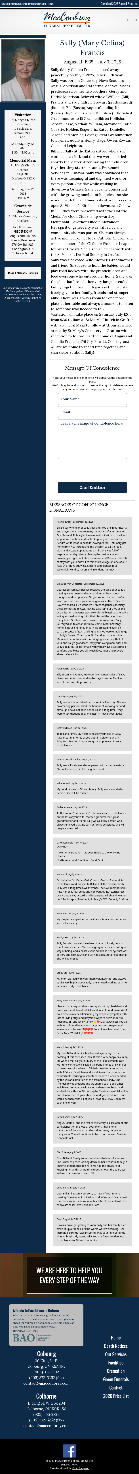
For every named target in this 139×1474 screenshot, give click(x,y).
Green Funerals (116, 1379)
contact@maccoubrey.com (46, 1383)
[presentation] (85, 468)
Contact (116, 1387)
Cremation (116, 1371)
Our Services (116, 1354)
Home (116, 1337)
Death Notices (116, 1346)
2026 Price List (116, 1396)
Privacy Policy (69, 1464)
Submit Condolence (92, 487)
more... (51, 3)
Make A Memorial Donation (23, 273)
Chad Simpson (80, 1468)
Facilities (115, 1362)
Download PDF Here (25, 1331)
